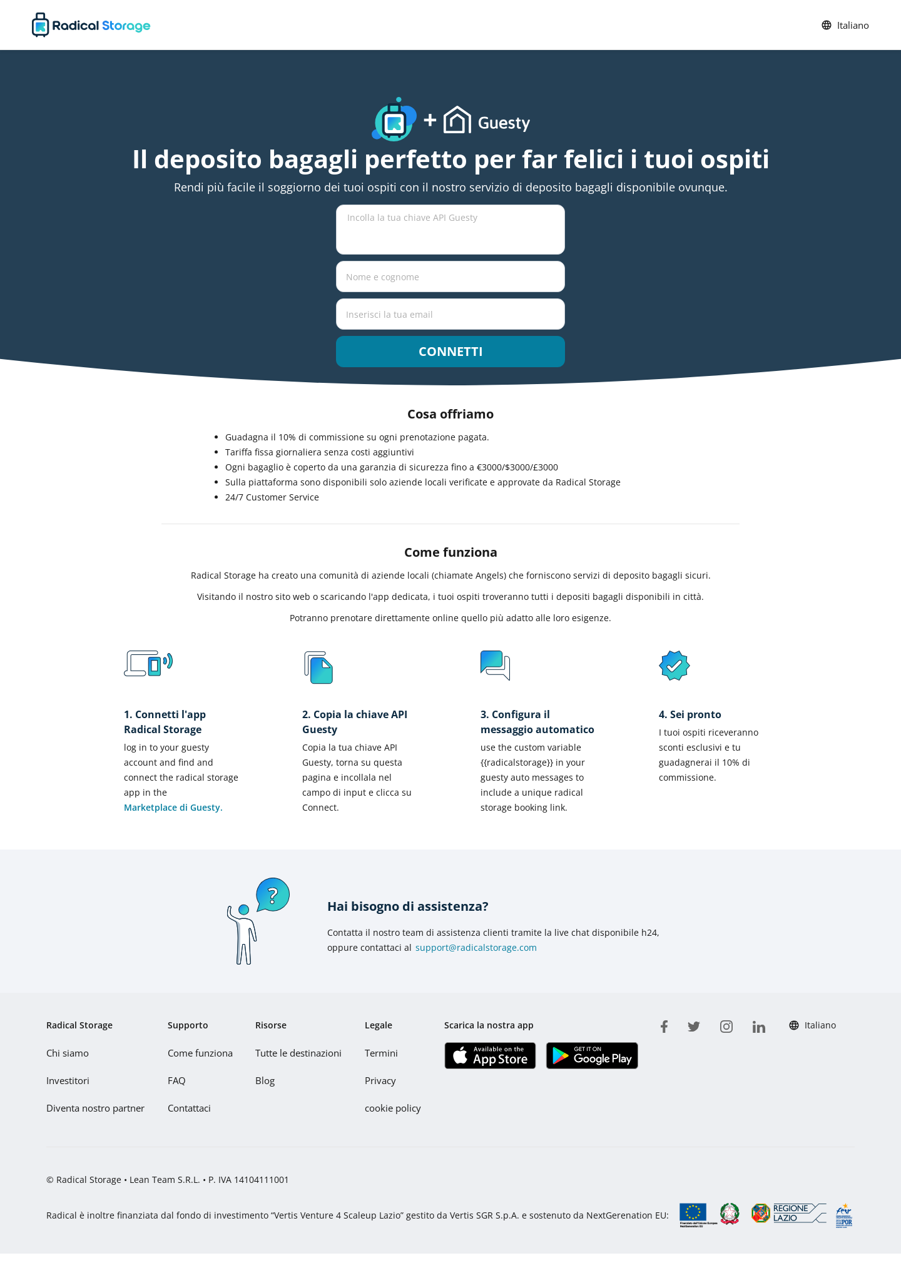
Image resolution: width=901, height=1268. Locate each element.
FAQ (174, 1080)
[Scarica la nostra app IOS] (488, 1055)
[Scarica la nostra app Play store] (589, 1055)
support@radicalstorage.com (476, 947)
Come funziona (198, 1052)
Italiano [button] (845, 25)
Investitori (67, 1080)
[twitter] (692, 1024)
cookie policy (390, 1107)
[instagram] (725, 1024)
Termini (380, 1052)
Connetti (451, 351)
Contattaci (187, 1107)
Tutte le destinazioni (297, 1052)
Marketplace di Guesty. (173, 807)
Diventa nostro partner (94, 1107)
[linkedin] (757, 1024)
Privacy (379, 1080)
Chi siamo (67, 1052)
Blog (263, 1080)
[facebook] (662, 1024)
